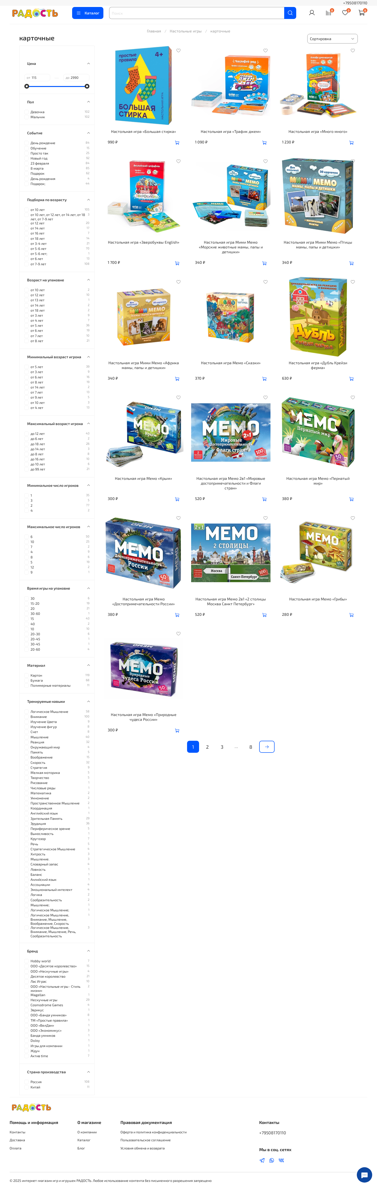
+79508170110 (355, 2)
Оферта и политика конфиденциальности (153, 1132)
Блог (81, 1148)
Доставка (17, 1140)
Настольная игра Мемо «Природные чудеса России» (143, 717)
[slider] (26, 86)
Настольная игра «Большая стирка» (143, 131)
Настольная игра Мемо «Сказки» (231, 362)
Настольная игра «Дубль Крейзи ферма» (318, 365)
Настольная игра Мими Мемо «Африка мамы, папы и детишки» (143, 365)
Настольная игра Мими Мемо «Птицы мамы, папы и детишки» (318, 244)
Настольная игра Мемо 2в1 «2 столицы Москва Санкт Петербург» (230, 601)
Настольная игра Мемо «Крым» (143, 478)
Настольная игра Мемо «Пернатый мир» (318, 480)
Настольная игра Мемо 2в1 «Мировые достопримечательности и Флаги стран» (230, 483)
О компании (87, 1132)
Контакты (17, 1132)
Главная (154, 31)
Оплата (15, 1148)
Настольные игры (186, 31)
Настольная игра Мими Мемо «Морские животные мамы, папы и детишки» (231, 247)
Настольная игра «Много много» (318, 131)
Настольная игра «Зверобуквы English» (143, 242)
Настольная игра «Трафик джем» (231, 131)
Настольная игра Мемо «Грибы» (318, 599)
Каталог (87, 13)
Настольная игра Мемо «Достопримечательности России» (143, 601)
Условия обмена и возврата (142, 1148)
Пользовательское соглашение (145, 1140)
